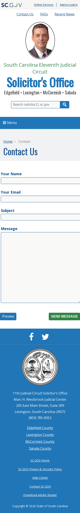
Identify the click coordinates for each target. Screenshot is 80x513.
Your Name (11, 173)
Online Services (44, 5)
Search (64, 104)
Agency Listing (68, 5)
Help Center (40, 478)
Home (8, 141)
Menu (10, 122)
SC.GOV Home (40, 460)
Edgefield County (40, 427)
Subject (7, 210)
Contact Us (25, 14)
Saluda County (40, 448)
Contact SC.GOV (40, 486)
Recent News (65, 14)
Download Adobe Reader (40, 495)
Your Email (11, 192)
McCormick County (40, 441)
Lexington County (40, 434)
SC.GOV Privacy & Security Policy (40, 469)
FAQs (44, 14)
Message (9, 228)
